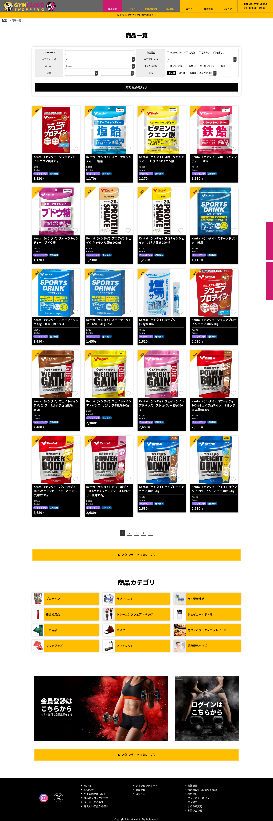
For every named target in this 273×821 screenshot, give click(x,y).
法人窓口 (170, 8)
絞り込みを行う (136, 87)
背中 (189, 66)
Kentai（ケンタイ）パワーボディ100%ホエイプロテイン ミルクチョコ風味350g (213, 405)
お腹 (179, 66)
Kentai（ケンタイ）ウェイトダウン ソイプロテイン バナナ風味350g (216, 489)
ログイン (228, 8)
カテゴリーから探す (269, 241)
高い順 (182, 72)
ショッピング (174, 52)
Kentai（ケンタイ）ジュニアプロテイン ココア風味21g (55, 159)
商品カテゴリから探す (96, 798)
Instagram (43, 798)
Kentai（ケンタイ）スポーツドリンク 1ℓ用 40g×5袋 (108, 322)
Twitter (58, 797)
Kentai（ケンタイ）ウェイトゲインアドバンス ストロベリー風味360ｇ (161, 405)
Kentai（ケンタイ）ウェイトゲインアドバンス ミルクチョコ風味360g (56, 405)
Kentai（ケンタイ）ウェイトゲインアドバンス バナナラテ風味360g (108, 403)
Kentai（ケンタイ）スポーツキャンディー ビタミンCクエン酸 (161, 159)
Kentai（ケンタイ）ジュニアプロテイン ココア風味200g (214, 322)
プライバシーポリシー (200, 798)
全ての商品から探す (95, 793)
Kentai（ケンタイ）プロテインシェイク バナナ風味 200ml (161, 240)
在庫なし (219, 52)
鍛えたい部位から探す (269, 281)
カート (189, 6)
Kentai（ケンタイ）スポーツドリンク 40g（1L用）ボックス (56, 322)
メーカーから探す (93, 802)
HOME (87, 785)
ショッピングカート (147, 785)
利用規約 (192, 793)
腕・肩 (201, 66)
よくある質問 (195, 806)
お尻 (221, 66)
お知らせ (89, 789)
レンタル (131, 8)
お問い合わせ (151, 8)
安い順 (172, 72)
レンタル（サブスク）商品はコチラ (136, 15)
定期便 (190, 52)
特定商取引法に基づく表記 (202, 789)
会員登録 (208, 8)
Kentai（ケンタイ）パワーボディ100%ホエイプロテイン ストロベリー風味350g (108, 491)
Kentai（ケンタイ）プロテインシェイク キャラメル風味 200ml (108, 240)
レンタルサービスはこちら (136, 554)
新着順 (193, 72)
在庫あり (204, 52)
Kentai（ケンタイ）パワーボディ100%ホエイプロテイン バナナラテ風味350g (55, 491)
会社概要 (192, 785)
